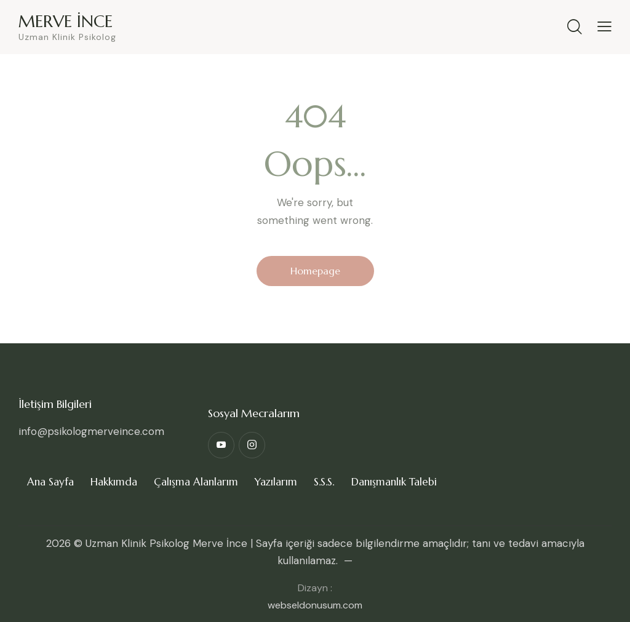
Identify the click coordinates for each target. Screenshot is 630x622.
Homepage (315, 271)
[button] (604, 26)
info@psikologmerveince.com (91, 431)
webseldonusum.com (315, 605)
